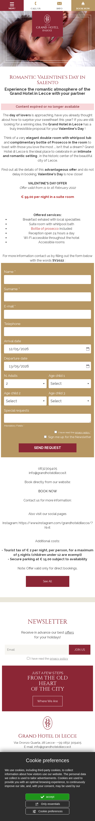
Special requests (16, 410)
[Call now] (69, 742)
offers (69, 632)
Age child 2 (12, 393)
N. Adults (11, 376)
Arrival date (12, 341)
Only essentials (47, 804)
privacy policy (82, 432)
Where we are (47, 701)
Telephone (12, 324)
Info (59, 6)
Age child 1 (57, 376)
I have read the (49, 658)
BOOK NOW (83, 6)
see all (47, 581)
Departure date (15, 358)
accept (47, 797)
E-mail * (10, 306)
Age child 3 (57, 393)
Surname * (12, 289)
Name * (10, 272)
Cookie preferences (47, 811)
